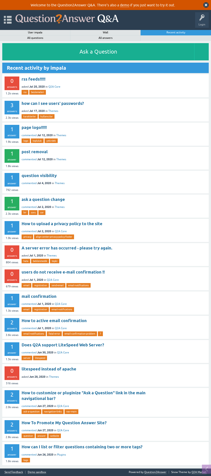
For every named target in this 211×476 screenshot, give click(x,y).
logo (25, 140)
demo (124, 5)
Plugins (61, 454)
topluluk (37, 140)
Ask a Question (98, 52)
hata (25, 261)
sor (42, 212)
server (26, 358)
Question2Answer (155, 472)
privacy (27, 236)
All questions (35, 37)
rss (25, 92)
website (54, 435)
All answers (105, 37)
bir (24, 212)
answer (41, 435)
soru (33, 212)
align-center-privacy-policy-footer (54, 236)
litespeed (40, 358)
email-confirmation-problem (80, 333)
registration (40, 285)
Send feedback (14, 472)
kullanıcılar (46, 116)
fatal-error (54, 333)
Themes (53, 111)
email (26, 285)
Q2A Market (198, 472)
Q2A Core (54, 86)
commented (29, 135)
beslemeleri (37, 92)
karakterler (29, 116)
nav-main (71, 411)
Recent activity (175, 32)
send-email (58, 285)
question (28, 435)
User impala (35, 32)
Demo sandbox (37, 472)
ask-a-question (31, 411)
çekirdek (51, 140)
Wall (105, 32)
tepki (54, 261)
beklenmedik (40, 261)
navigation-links (53, 411)
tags (25, 460)
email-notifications (78, 285)
